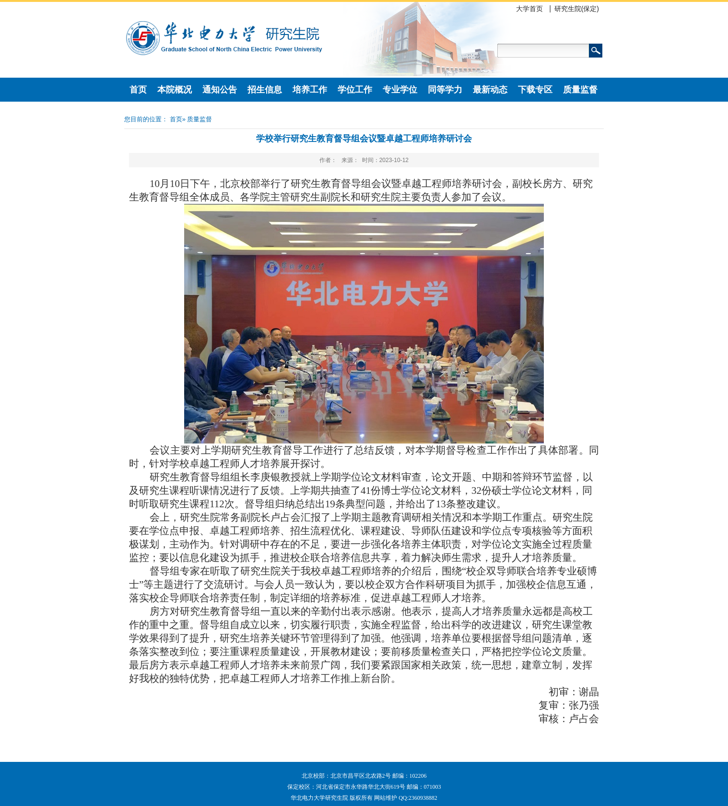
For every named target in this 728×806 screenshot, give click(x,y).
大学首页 (529, 8)
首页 (138, 89)
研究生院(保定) (576, 8)
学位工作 (355, 89)
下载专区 (535, 89)
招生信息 (264, 89)
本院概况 (174, 89)
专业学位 (400, 89)
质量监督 (580, 89)
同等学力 (445, 89)
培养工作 (310, 89)
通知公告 (219, 89)
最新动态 (490, 89)
